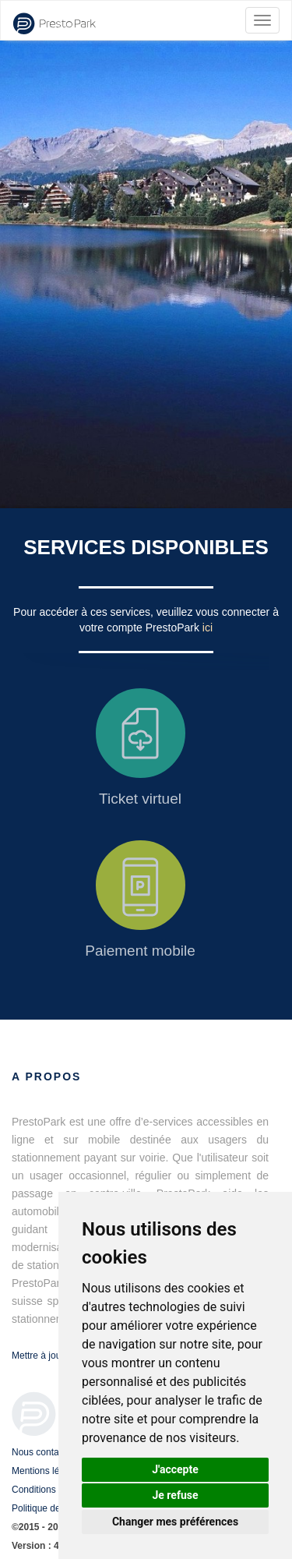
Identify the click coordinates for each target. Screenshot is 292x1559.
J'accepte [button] (175, 1469)
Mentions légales (47, 1470)
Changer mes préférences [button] (175, 1521)
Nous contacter (43, 1452)
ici (207, 627)
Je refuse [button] (175, 1495)
